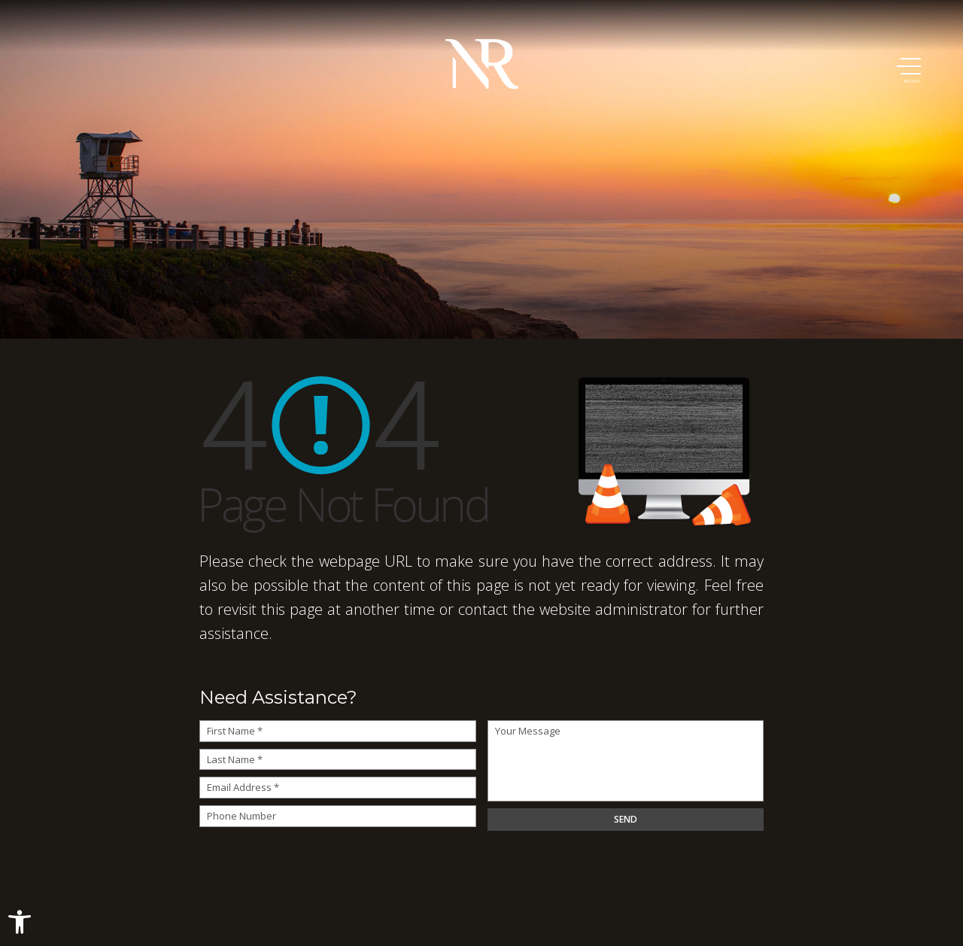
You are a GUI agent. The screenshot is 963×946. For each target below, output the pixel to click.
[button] (19, 921)
